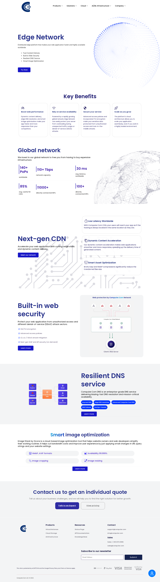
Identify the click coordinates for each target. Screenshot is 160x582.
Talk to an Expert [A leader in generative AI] (67, 505)
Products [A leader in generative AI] (58, 6)
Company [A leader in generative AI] (120, 6)
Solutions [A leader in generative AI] (72, 6)
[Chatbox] (152, 573)
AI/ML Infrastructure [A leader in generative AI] (101, 6)
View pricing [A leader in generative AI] (92, 505)
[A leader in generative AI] (26, 7)
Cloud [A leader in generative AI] (84, 6)
